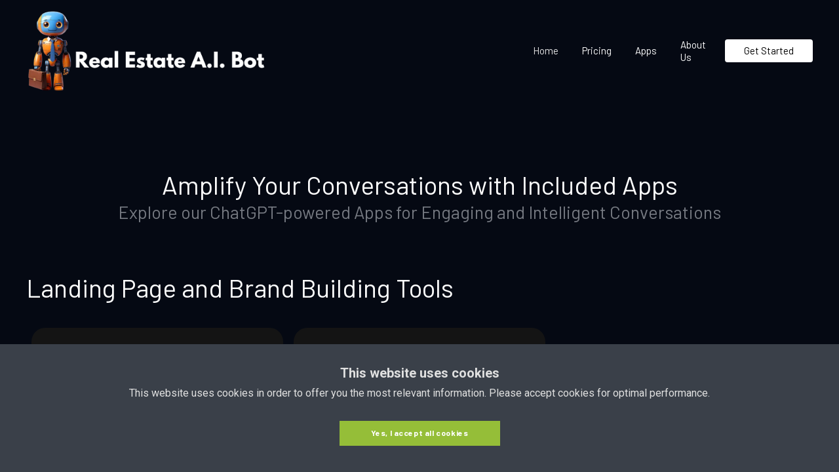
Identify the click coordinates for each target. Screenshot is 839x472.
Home (545, 50)
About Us (693, 51)
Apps (646, 50)
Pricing (597, 50)
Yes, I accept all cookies (420, 432)
